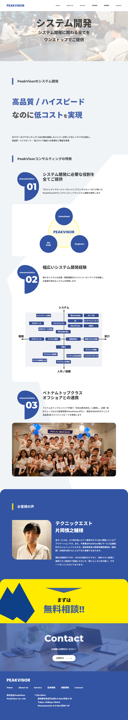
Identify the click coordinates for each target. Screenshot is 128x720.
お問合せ (64, 658)
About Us (70, 5)
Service (82, 5)
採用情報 (94, 5)
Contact (118, 5)
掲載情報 (106, 5)
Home (58, 5)
